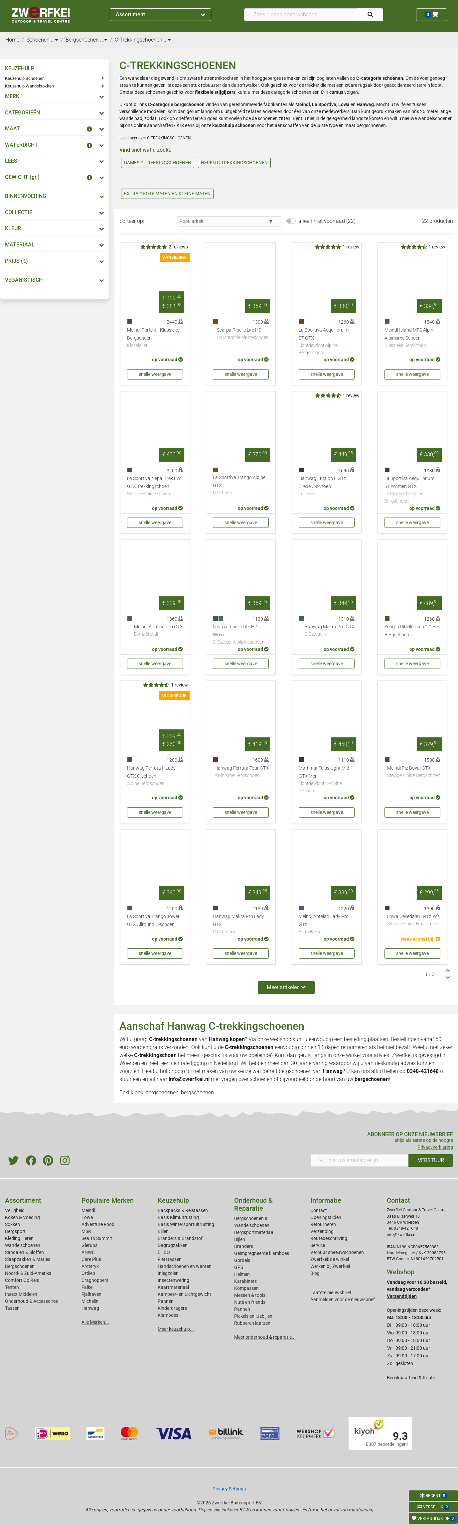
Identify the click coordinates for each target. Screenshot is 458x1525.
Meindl (88, 1210)
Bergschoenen (20, 1266)
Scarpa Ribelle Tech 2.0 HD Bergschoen (411, 631)
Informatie (325, 1200)
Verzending (322, 1231)
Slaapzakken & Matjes (27, 1259)
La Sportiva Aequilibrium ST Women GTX (412, 490)
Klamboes (168, 1315)
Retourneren (323, 1224)
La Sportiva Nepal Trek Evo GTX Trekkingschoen (155, 487)
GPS (238, 1267)
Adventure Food (97, 1224)
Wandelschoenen (22, 1245)
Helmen (242, 1274)
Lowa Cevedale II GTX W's (413, 921)
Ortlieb (88, 1273)
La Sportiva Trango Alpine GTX (241, 486)
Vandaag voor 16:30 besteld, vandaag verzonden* (417, 1289)
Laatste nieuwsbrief (330, 1292)
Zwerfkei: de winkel (329, 1259)
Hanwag (365, 104)
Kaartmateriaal (173, 1287)
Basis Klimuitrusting (178, 1217)
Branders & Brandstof (180, 1238)
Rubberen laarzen (252, 1323)
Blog (315, 1273)
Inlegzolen (168, 1273)
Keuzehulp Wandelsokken (29, 85)
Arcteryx (90, 1266)
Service (317, 1245)
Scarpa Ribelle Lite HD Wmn (241, 635)
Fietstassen (170, 1259)
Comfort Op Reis (22, 1280)
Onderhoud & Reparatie (253, 1204)
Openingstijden (325, 1217)
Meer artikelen (286, 987)
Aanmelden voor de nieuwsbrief (342, 1299)
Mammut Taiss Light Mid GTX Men (327, 779)
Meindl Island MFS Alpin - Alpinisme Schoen (412, 338)
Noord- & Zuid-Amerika (28, 1273)
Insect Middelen (21, 1294)
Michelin (89, 1301)
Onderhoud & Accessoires (31, 1301)
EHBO (164, 1252)
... (54, 40)
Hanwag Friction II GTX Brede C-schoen (327, 487)
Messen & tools (249, 1295)
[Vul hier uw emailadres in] (359, 1160)
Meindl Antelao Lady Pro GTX (327, 925)
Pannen (242, 1309)
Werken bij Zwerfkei (330, 1266)
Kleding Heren (19, 1238)
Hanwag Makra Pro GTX (329, 631)
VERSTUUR (431, 1160)
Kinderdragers (172, 1308)
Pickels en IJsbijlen (253, 1316)
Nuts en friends (249, 1302)
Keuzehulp (173, 1200)
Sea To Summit (96, 1238)
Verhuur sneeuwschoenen (337, 1252)
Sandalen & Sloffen (24, 1252)
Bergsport (15, 1231)
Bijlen (163, 1231)
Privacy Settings (229, 1488)
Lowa (87, 1217)
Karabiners (245, 1281)
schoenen (261, 1079)
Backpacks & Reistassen (183, 1210)
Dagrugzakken (173, 1245)
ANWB (88, 1252)
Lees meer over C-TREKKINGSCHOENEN (155, 138)
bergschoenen (295, 1071)
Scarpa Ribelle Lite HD (243, 334)
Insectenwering (173, 1280)
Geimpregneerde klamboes (261, 1253)
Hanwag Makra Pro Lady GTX (241, 925)
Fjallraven (91, 1294)
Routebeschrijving (328, 1238)
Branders (243, 1246)
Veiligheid (15, 1210)
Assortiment (160, 14)
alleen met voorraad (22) (327, 221)
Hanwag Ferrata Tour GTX (242, 772)
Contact (318, 1210)
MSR (86, 1231)
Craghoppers (94, 1280)
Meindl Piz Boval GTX (413, 772)
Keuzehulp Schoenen (25, 78)
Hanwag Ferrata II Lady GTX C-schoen (155, 776)
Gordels (242, 1260)
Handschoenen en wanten (185, 1266)
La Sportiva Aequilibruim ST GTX (327, 341)
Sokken (12, 1224)
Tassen (12, 1308)
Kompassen (246, 1288)
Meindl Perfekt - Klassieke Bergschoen (155, 338)
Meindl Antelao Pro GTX (158, 631)
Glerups (89, 1245)
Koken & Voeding (22, 1217)
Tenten (12, 1287)
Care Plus (91, 1259)
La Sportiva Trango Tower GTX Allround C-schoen (153, 920)
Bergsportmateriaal (254, 1232)
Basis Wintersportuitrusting (186, 1224)
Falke (86, 1287)
